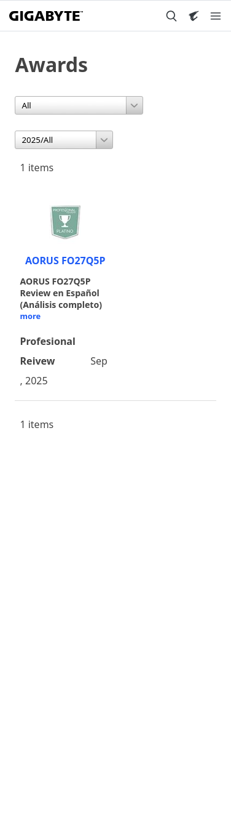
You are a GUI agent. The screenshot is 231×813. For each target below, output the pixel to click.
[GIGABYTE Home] (46, 16)
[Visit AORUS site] (193, 16)
